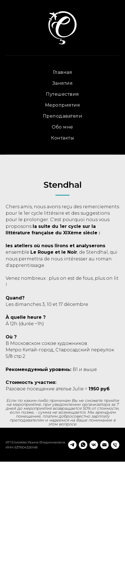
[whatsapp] (83, 567)
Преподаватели (62, 116)
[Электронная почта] (104, 567)
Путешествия (62, 94)
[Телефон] (115, 567)
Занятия (62, 83)
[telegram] (72, 567)
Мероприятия (62, 105)
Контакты (62, 138)
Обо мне (62, 127)
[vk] (94, 567)
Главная (62, 72)
